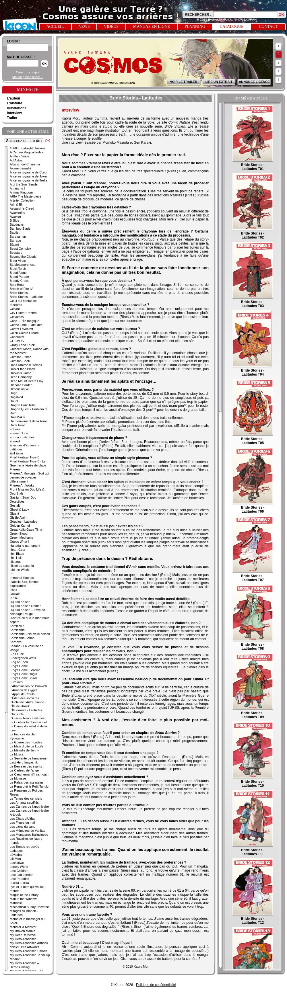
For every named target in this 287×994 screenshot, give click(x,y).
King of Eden (19, 662)
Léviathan (17, 854)
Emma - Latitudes (22, 437)
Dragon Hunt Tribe (23, 405)
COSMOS (17, 341)
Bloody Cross (19, 280)
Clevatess (17, 317)
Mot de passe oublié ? (27, 77)
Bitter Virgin (18, 260)
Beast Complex (20, 248)
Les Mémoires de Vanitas (27, 830)
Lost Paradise (19, 878)
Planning (195, 26)
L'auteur (13, 98)
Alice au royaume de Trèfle (28, 180)
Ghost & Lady (19, 509)
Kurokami (16, 682)
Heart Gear (17, 549)
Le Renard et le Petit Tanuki (29, 786)
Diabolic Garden (21, 385)
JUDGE (15, 597)
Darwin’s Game (20, 373)
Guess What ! (19, 541)
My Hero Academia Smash (28, 951)
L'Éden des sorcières (24, 698)
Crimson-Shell (20, 361)
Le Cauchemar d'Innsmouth (29, 774)
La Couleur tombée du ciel (28, 722)
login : (13, 41)
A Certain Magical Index (26, 152)
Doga (13, 393)
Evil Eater (16, 453)
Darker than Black (22, 369)
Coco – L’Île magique (24, 321)
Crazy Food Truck (22, 345)
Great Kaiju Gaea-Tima (26, 529)
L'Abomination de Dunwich (28, 686)
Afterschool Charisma (25, 164)
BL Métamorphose (22, 264)
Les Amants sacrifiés (24, 802)
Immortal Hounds (22, 577)
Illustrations (16, 108)
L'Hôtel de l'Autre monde (27, 702)
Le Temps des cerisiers (26, 798)
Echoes (15, 429)
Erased (15, 441)
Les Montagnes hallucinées (29, 834)
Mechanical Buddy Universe (29, 907)
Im (11, 573)
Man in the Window (23, 899)
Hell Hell (16, 557)
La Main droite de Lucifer (27, 746)
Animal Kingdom (21, 192)
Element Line (19, 433)
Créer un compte (28, 72)
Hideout (15, 561)
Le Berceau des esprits (26, 766)
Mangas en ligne (151, 26)
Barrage (15, 240)
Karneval (16, 642)
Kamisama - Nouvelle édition (30, 634)
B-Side (14, 220)
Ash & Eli (16, 204)
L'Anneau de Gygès (23, 690)
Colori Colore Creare (24, 333)
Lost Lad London (21, 874)
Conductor (17, 337)
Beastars (16, 252)
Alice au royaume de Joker (28, 176)
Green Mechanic (21, 537)
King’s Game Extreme (25, 670)
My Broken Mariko (22, 931)
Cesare (15, 308)
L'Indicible (17, 714)
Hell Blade (17, 553)
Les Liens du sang (22, 826)
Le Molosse (18, 778)
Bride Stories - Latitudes (26, 296)
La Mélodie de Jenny (24, 750)
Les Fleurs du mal (22, 822)
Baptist (15, 232)
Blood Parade (19, 276)
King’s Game (19, 666)
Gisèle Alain (18, 517)
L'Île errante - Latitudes (26, 710)
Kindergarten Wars (23, 658)
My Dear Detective (23, 935)
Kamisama (17, 630)
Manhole (16, 903)
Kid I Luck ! (17, 654)
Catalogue (232, 26)
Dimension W (19, 389)
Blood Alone (18, 272)
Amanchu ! (17, 188)
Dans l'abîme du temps (26, 365)
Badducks (17, 224)
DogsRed (16, 397)
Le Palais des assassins (26, 782)
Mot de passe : (21, 57)
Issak (13, 589)
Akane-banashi (20, 168)
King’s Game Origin (23, 674)
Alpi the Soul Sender (24, 184)
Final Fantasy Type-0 (24, 457)
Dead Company (21, 377)
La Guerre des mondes (26, 742)
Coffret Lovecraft (21, 329)
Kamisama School (22, 638)
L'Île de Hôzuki (20, 706)
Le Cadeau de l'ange (24, 770)
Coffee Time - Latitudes (26, 325)
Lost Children (19, 870)
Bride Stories (19, 292)
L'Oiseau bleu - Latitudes (27, 718)
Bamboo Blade (20, 228)
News (84, 26)
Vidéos (111, 26)
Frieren (15, 469)
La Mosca (17, 754)
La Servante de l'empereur (28, 758)
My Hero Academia (23, 939)
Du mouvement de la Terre (28, 421)
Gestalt (15, 505)
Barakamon (18, 236)
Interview (14, 113)
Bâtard (14, 244)
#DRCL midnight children (27, 148)
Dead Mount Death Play (26, 381)
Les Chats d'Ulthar (23, 818)
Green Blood (19, 533)
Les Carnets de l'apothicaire (29, 806)
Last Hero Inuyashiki (24, 762)
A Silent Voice (19, 156)
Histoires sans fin (22, 565)
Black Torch (18, 268)
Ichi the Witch (19, 569)
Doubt (14, 401)
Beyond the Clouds (23, 256)
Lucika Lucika (19, 882)
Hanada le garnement (25, 545)
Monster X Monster (23, 927)
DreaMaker (17, 417)
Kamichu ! (17, 626)
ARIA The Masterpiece (25, 196)
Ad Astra (16, 160)
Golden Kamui (20, 525)
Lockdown (17, 862)
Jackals (15, 593)
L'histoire (14, 103)
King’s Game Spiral (23, 678)
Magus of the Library (24, 895)
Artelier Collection (22, 200)
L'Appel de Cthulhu (23, 694)
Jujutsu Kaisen (20, 602)
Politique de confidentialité (156, 985)
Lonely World (19, 866)
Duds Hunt (17, 425)
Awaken (15, 216)
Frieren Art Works (22, 485)
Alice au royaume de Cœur (28, 172)
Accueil (55, 26)
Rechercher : (198, 15)
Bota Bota (17, 284)
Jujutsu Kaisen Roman (25, 606)
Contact (268, 26)
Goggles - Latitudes (23, 521)
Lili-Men (15, 858)
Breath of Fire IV (21, 288)
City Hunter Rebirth (23, 313)
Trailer (12, 118)
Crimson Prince (20, 357)
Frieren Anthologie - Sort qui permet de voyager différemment (29, 477)
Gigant (14, 513)
